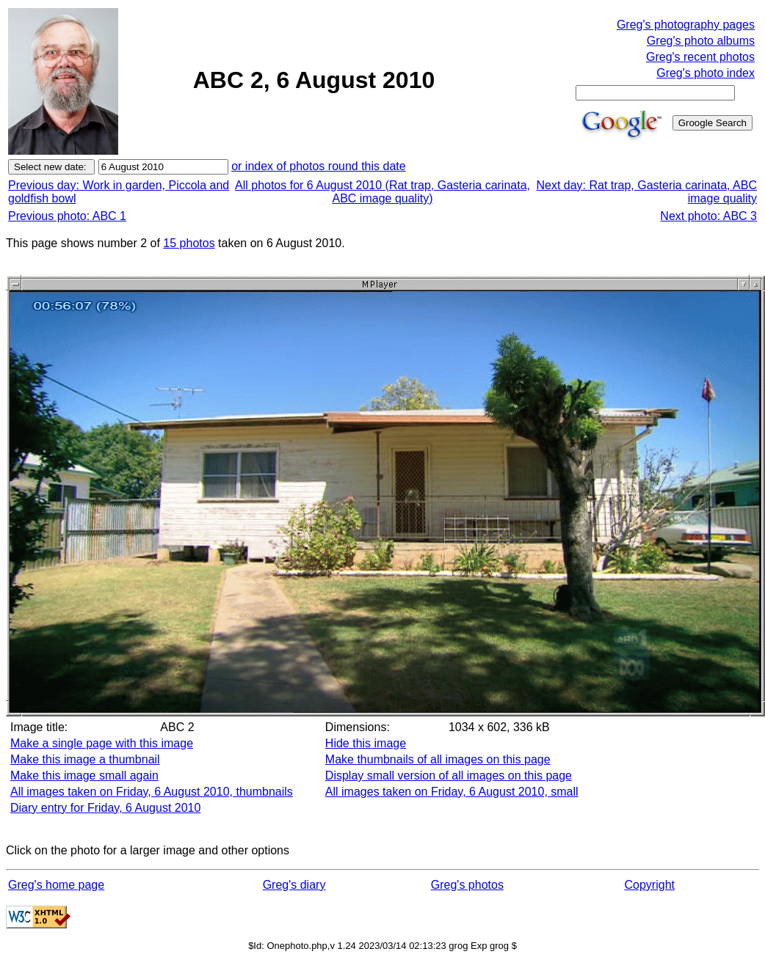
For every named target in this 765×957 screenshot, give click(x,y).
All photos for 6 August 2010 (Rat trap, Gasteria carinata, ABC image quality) (382, 192)
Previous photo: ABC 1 (67, 216)
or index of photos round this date (318, 166)
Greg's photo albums (701, 40)
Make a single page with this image (101, 743)
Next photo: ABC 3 (708, 216)
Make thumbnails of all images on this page (438, 759)
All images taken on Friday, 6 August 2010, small (452, 791)
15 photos (188, 243)
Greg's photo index (705, 73)
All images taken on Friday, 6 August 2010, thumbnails (151, 791)
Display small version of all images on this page (448, 775)
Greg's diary (294, 885)
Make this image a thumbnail (85, 759)
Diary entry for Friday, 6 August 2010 (105, 808)
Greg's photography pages (686, 24)
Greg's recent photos (700, 57)
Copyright (650, 885)
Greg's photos (467, 885)
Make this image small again (84, 775)
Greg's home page (56, 885)
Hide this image (365, 743)
